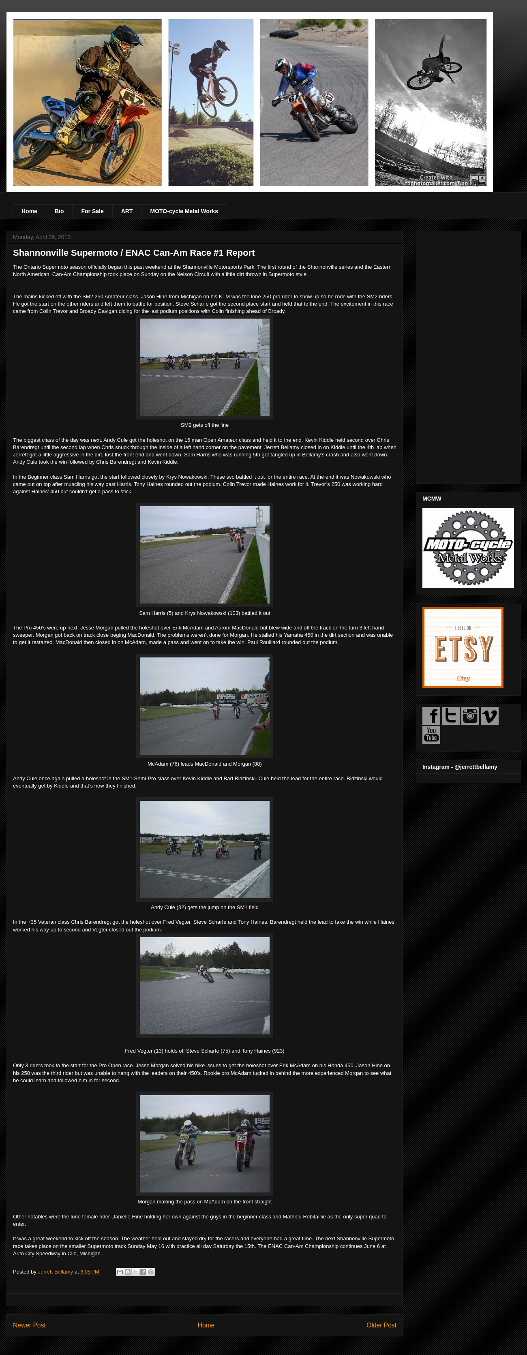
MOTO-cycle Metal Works (184, 211)
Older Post (381, 1325)
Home (29, 211)
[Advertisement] (468, 355)
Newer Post (29, 1325)
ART (127, 211)
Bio (59, 211)
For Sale (92, 211)
